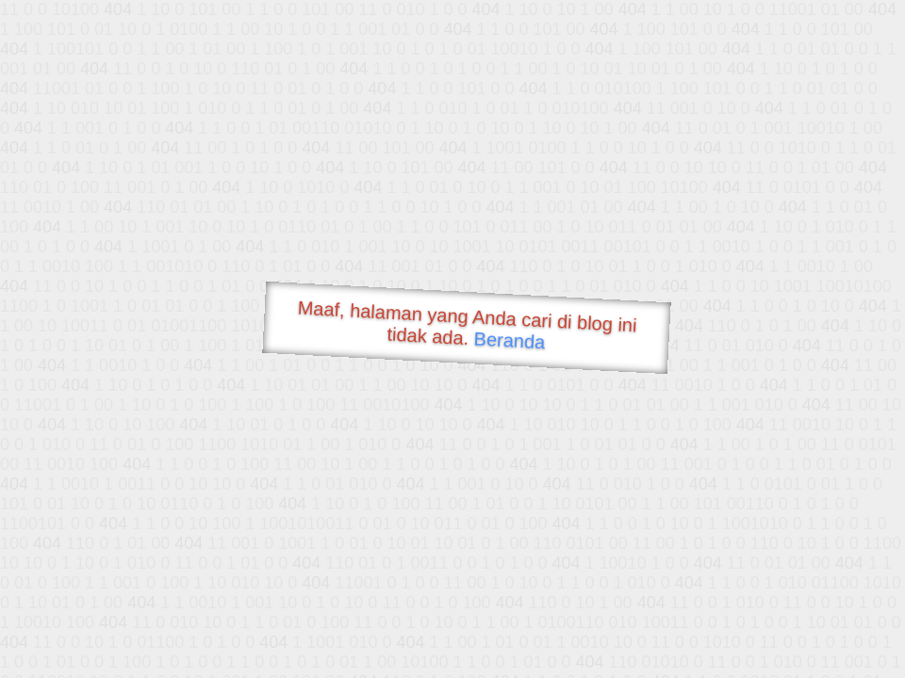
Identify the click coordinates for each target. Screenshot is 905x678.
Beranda (509, 340)
